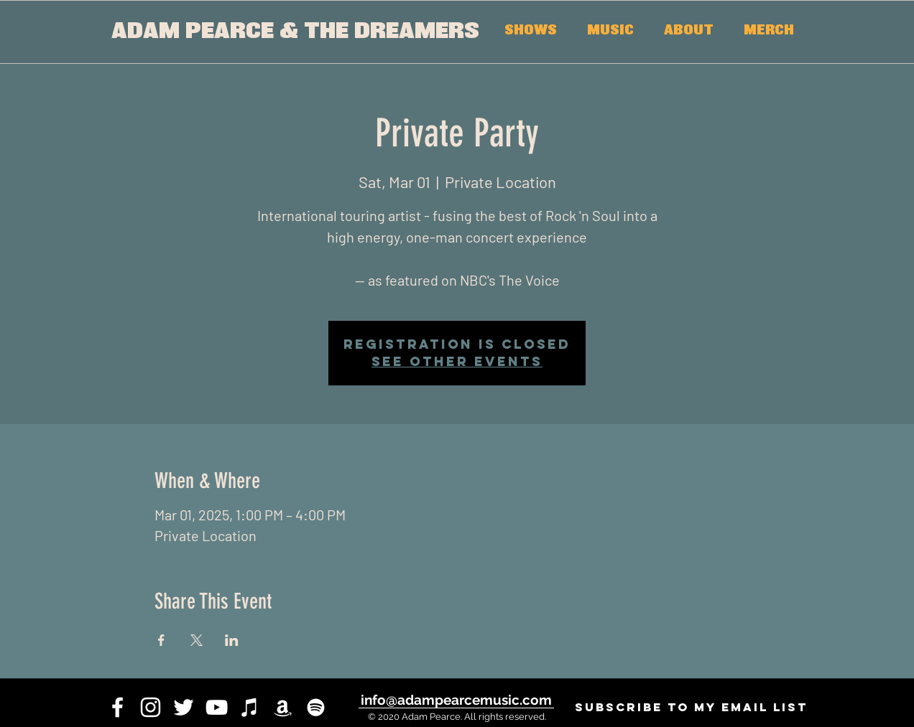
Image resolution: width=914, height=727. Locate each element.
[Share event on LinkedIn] (232, 640)
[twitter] (183, 707)
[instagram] (150, 707)
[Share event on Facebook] (161, 640)
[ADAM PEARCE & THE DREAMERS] (295, 32)
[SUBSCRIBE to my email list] (690, 707)
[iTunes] (249, 707)
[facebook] (117, 707)
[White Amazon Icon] (282, 707)
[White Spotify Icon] (316, 707)
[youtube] (216, 707)
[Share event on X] (196, 640)
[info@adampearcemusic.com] (456, 699)
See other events (457, 361)
